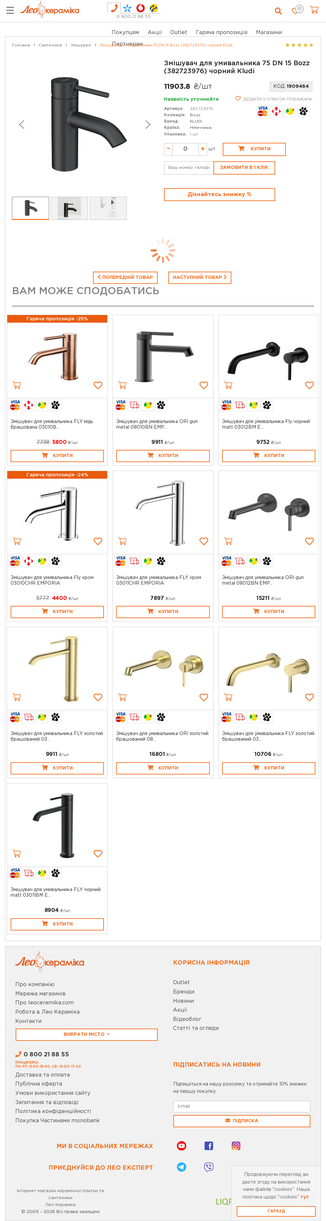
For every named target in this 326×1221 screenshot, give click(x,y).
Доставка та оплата (42, 1075)
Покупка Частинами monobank (57, 1120)
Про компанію (34, 984)
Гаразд (276, 1211)
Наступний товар (200, 277)
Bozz (195, 115)
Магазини (269, 32)
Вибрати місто (85, 1034)
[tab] (114, 8)
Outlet (181, 982)
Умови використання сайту (52, 1093)
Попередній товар (125, 277)
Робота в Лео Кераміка (47, 1012)
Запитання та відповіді (47, 1102)
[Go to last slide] (21, 124)
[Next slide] (148, 124)
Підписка (241, 1120)
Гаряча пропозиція (221, 32)
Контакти (28, 1021)
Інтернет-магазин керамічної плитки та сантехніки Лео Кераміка (60, 1198)
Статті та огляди (196, 1028)
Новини (183, 1001)
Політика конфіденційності (53, 1111)
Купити (254, 148)
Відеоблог (187, 1019)
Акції (155, 32)
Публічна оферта (38, 1084)
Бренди (183, 991)
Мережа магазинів (40, 993)
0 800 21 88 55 (134, 17)
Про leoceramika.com (44, 1002)
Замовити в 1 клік (244, 168)
